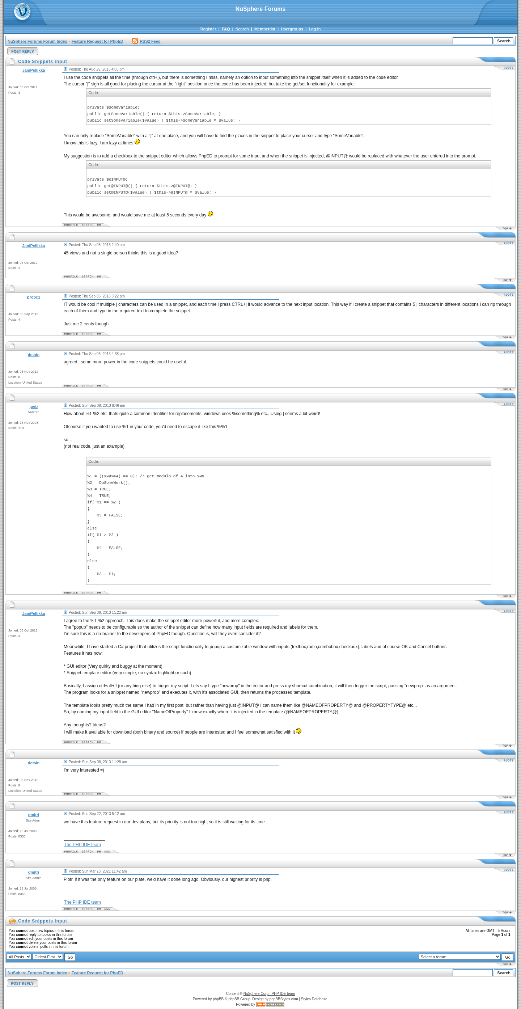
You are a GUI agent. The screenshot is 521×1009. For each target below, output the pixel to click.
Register (208, 29)
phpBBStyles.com (284, 999)
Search (242, 29)
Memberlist (264, 29)
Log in (315, 29)
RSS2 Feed (146, 41)
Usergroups (292, 29)
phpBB (218, 999)
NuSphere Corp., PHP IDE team (269, 994)
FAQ (226, 29)
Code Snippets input (42, 921)
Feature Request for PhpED (97, 41)
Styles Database (314, 999)
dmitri (33, 814)
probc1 (34, 297)
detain (33, 354)
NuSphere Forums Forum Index (37, 41)
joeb (34, 406)
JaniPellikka (33, 70)
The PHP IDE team (82, 844)
